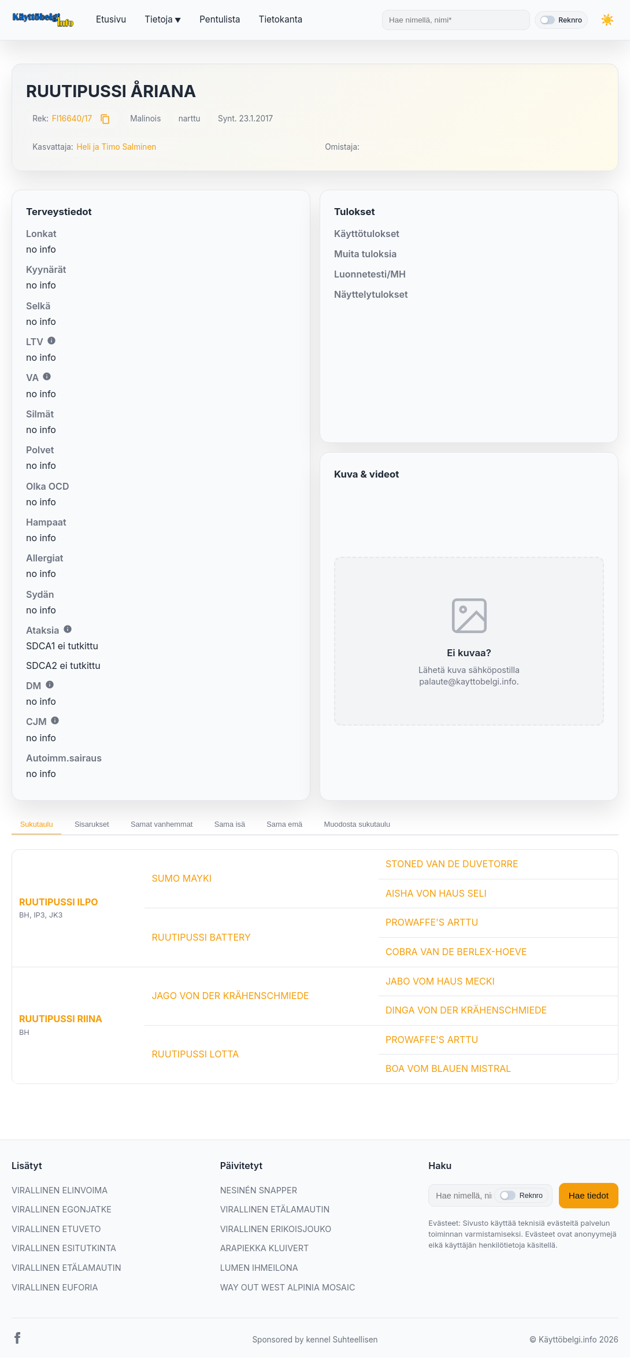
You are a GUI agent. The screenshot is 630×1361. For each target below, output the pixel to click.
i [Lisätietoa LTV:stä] (51, 340)
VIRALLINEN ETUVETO (56, 1232)
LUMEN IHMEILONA (259, 1271)
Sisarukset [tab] (107, 826)
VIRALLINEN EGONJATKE (62, 1213)
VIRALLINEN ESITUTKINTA (64, 1252)
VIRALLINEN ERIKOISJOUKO (276, 1232)
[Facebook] (17, 1344)
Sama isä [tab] (269, 826)
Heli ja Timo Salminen (116, 146)
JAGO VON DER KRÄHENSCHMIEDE (230, 999)
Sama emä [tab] (334, 826)
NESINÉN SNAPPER (258, 1194)
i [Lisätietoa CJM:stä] (55, 720)
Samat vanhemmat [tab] (189, 826)
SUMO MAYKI (181, 882)
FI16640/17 (72, 118)
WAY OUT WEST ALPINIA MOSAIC (287, 1291)
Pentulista (219, 19)
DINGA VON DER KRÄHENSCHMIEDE (466, 1014)
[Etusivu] (44, 20)
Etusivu (111, 19)
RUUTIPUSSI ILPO (58, 905)
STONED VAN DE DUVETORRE (452, 868)
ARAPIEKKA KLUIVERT (264, 1252)
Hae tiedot (589, 1199)
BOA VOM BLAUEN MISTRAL (448, 1072)
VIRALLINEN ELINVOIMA (60, 1194)
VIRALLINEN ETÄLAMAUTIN (66, 1271)
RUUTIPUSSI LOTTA (195, 1057)
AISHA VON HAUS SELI (436, 897)
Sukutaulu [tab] (41, 826)
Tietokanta (281, 19)
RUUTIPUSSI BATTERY (200, 940)
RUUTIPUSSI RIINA (60, 1023)
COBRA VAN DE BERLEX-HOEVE (456, 955)
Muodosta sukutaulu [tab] (420, 826)
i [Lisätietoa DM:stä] (49, 684)
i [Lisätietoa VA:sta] (46, 376)
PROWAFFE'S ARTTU (432, 926)
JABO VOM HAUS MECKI (440, 984)
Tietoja (158, 19)
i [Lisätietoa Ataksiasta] (67, 629)
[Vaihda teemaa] (606, 20)
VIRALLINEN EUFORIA (55, 1291)
